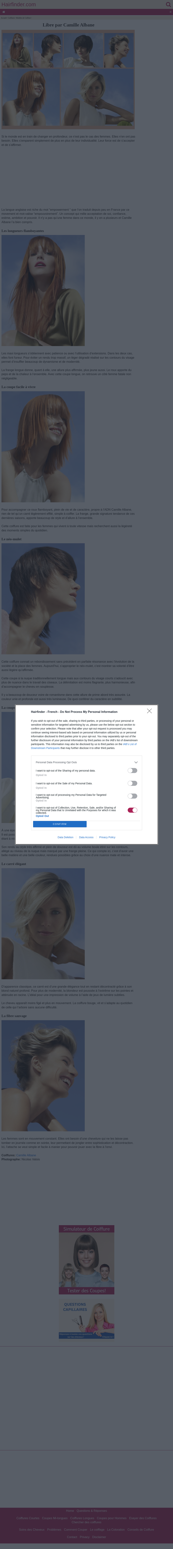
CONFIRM (60, 824)
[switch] (132, 770)
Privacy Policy (107, 837)
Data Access (86, 837)
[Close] (150, 712)
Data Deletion (65, 837)
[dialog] (86, 774)
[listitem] (86, 762)
